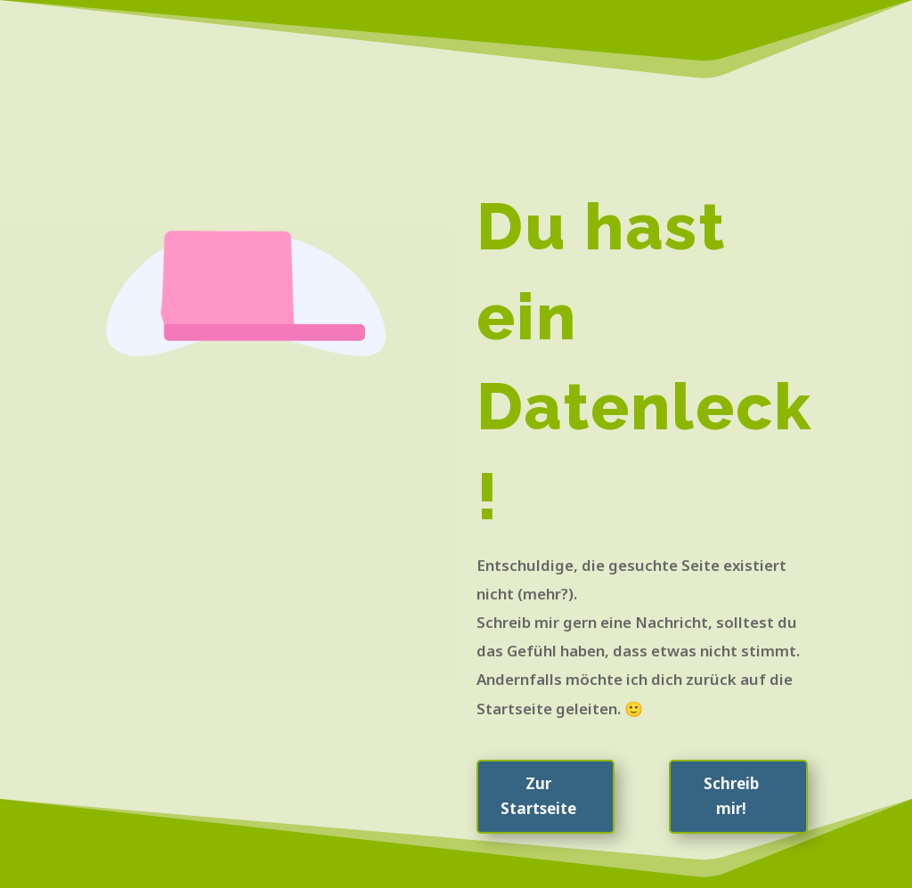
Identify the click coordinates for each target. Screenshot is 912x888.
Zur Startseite (538, 796)
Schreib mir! (731, 796)
